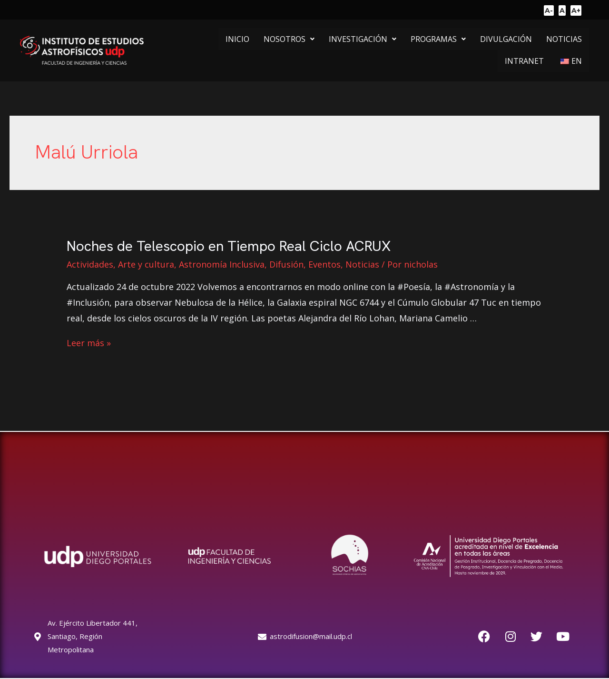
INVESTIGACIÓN (362, 39)
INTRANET (524, 61)
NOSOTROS (289, 39)
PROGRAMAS (438, 39)
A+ (575, 10)
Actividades (90, 264)
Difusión (286, 264)
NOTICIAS (564, 39)
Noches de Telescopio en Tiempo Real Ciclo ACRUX (229, 246)
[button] (289, 39)
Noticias (362, 264)
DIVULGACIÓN (506, 39)
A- (549, 10)
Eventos (324, 264)
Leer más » (89, 343)
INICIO (237, 39)
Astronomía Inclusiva (222, 264)
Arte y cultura (146, 264)
